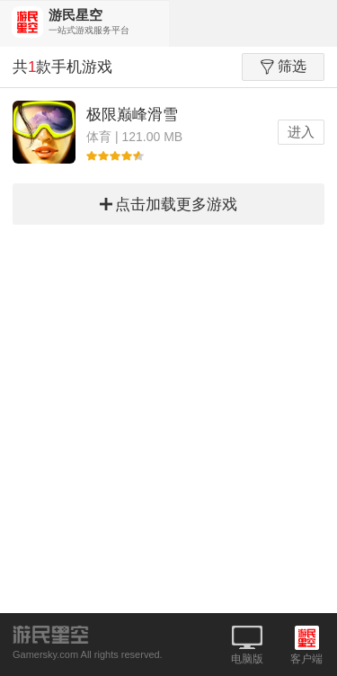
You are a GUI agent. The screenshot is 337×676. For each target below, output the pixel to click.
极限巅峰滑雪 (132, 114)
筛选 (283, 66)
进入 (301, 131)
